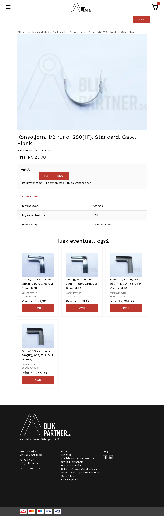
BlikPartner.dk (25, 32)
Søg (141, 19)
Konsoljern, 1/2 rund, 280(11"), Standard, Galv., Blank (104, 32)
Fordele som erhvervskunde (77, 458)
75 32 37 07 (27, 459)
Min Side (66, 454)
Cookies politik (70, 479)
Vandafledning (45, 32)
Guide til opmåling (72, 465)
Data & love (68, 476)
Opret (64, 451)
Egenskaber (30, 196)
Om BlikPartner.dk (72, 461)
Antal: (25, 169)
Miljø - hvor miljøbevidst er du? (80, 472)
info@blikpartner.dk (31, 463)
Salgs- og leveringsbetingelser (79, 469)
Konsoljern (63, 32)
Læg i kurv (53, 176)
